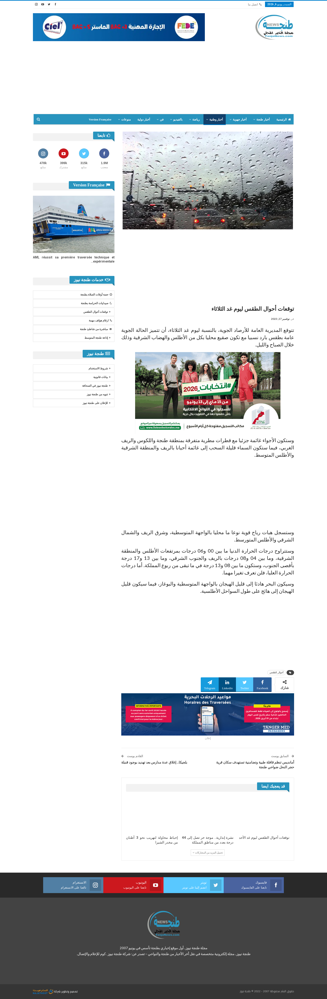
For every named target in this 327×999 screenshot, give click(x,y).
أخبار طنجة (263, 119)
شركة (47, 991)
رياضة (196, 119)
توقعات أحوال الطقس (95, 311)
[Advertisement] (163, 75)
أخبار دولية (143, 119)
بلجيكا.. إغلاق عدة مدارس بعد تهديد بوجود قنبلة (154, 762)
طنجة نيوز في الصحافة (95, 385)
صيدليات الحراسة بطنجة (96, 303)
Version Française (100, 119)
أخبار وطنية (216, 119)
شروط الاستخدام (98, 368)
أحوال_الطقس (276, 672)
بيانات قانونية (100, 377)
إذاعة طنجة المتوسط (96, 337)
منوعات (126, 119)
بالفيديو (178, 119)
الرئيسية (283, 119)
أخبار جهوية (240, 119)
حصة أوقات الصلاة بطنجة (96, 294)
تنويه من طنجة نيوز (97, 394)
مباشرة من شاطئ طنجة (96, 329)
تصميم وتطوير (69, 991)
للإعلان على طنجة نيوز (95, 403)
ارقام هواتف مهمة (100, 320)
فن (162, 119)
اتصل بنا (255, 4)
